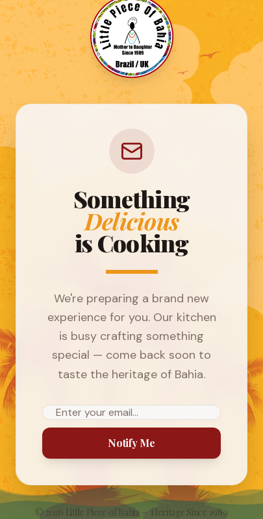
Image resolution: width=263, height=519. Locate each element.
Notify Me (131, 443)
